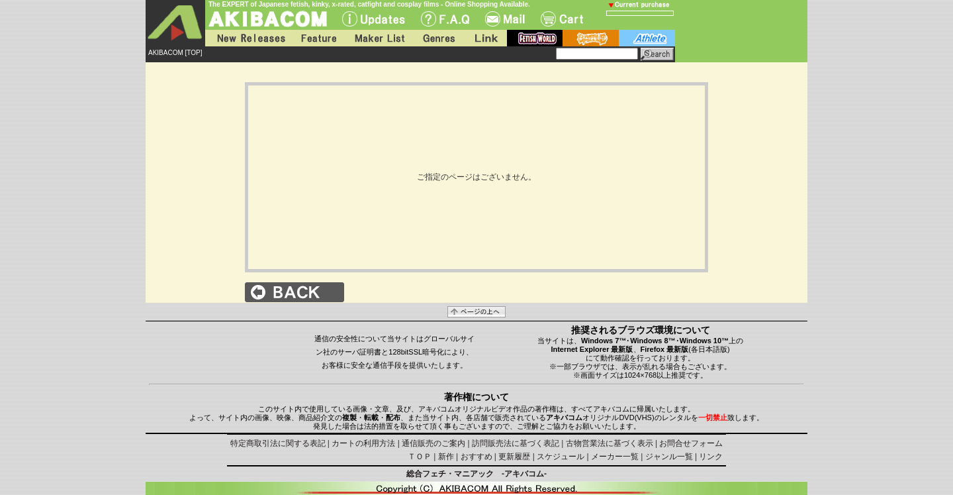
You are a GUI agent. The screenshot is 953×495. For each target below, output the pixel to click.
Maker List (379, 38)
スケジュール (560, 456)
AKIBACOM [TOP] (175, 52)
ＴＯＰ (419, 456)
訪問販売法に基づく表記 (515, 443)
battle (591, 38)
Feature (318, 38)
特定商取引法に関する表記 (278, 443)
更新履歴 (514, 456)
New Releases (248, 38)
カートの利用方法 (363, 443)
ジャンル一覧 (669, 456)
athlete (647, 38)
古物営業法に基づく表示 (609, 443)
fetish (535, 38)
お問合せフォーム (691, 443)
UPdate (373, 19)
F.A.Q (445, 19)
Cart (562, 19)
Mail (504, 19)
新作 (446, 456)
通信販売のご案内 (433, 443)
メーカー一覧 (615, 456)
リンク (711, 456)
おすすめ (476, 456)
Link (485, 38)
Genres (438, 38)
